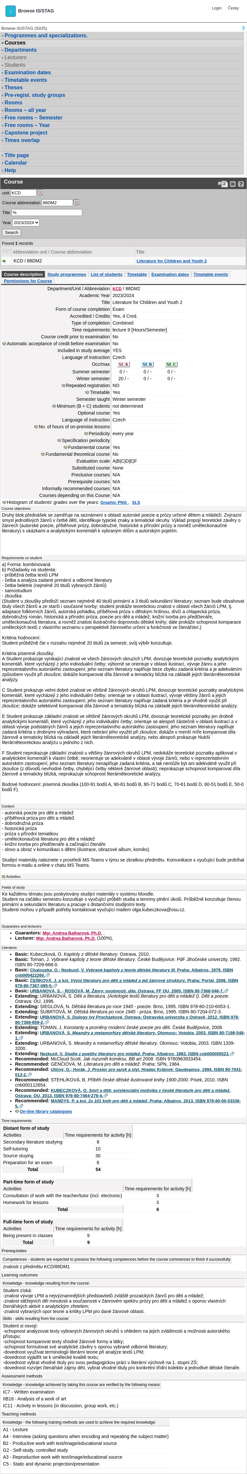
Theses (14, 87)
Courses (15, 43)
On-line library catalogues (46, 1111)
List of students (107, 274)
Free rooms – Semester (34, 117)
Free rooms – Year (27, 125)
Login (216, 8)
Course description (23, 274)
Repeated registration (88, 385)
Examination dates (28, 72)
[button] (11, 11)
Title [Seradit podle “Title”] (140, 252)
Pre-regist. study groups (35, 95)
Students (15, 65)
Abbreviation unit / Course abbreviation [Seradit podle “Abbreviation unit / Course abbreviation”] (52, 252)
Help (10, 170)
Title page (17, 155)
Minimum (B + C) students (83, 406)
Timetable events (26, 80)
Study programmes (66, 274)
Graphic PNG (114, 502)
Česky (233, 8)
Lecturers (16, 57)
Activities (13, 877)
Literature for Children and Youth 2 (172, 260)
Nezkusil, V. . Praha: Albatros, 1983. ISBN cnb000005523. (135, 1053)
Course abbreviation (21, 202)
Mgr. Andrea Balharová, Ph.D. (72, 933)
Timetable (137, 274)
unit (5, 192)
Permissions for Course (28, 280)
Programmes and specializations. (46, 35)
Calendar (16, 163)
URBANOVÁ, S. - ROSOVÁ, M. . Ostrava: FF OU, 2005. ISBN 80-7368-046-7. (127, 990)
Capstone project (26, 132)
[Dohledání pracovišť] (40, 192)
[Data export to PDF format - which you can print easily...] (223, 184)
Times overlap (22, 140)
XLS (136, 502)
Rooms (13, 102)
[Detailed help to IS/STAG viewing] (241, 184)
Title (6, 212)
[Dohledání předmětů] (76, 202)
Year (6, 222)
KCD (117, 288)
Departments (21, 50)
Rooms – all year (25, 110)
